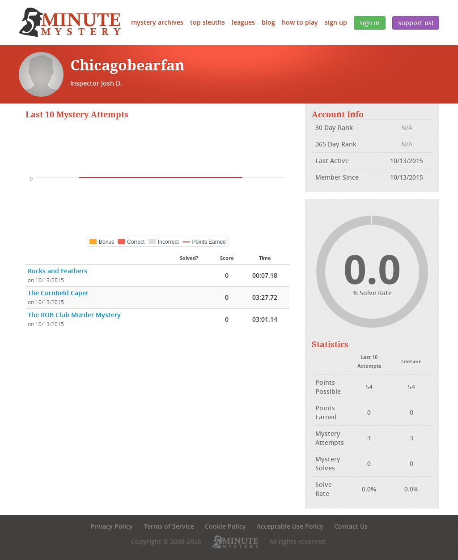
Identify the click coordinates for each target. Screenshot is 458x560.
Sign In (370, 22)
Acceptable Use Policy (290, 526)
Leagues (243, 22)
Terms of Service (169, 526)
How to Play (300, 22)
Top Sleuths (207, 22)
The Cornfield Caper (58, 293)
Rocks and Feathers (57, 271)
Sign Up (336, 22)
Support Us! (415, 22)
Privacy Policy (111, 526)
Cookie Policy (225, 526)
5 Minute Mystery (70, 22)
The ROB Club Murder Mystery (74, 314)
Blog (268, 22)
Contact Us (351, 526)
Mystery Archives (157, 22)
